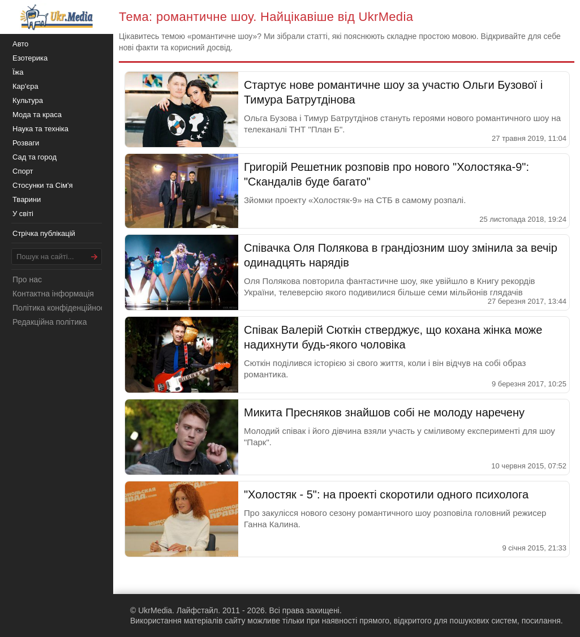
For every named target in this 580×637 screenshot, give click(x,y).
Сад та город (34, 157)
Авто (20, 44)
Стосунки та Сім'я (42, 185)
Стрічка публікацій (43, 233)
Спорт (22, 171)
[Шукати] (94, 256)
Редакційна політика (49, 321)
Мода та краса (37, 114)
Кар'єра (25, 86)
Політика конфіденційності (61, 307)
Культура (27, 100)
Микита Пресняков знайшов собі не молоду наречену (384, 412)
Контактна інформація (53, 293)
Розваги (25, 143)
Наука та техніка (40, 128)
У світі (22, 213)
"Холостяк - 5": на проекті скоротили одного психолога (386, 494)
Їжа (18, 72)
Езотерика (30, 58)
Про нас (27, 279)
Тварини (26, 199)
